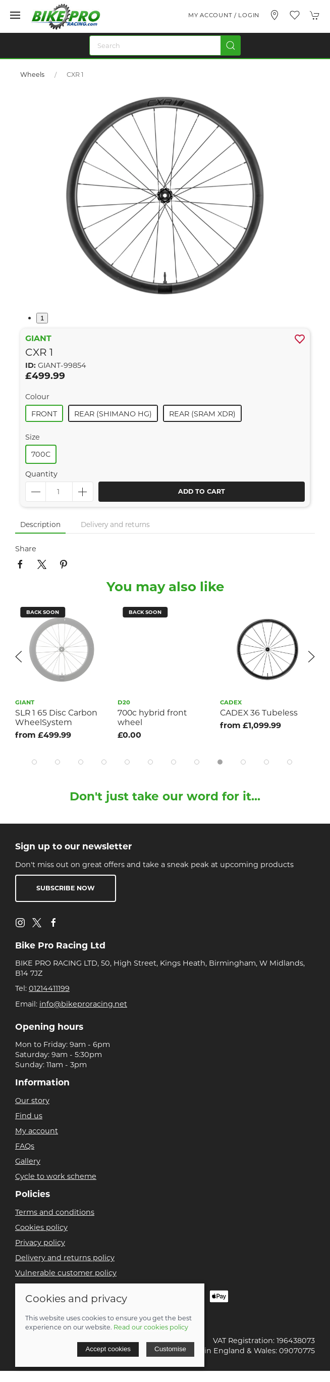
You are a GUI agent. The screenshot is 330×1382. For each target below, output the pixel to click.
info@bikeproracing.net (83, 1004)
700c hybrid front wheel (152, 717)
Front (44, 413)
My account (36, 1130)
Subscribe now (65, 888)
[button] (15, 15)
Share (25, 548)
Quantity (41, 474)
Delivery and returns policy (65, 1257)
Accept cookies (108, 1349)
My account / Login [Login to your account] (223, 15)
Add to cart (201, 491)
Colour (37, 396)
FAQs (24, 1146)
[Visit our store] (274, 15)
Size (32, 437)
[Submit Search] (231, 45)
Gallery (27, 1161)
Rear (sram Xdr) (202, 413)
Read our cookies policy (151, 1327)
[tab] (34, 762)
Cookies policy (41, 1227)
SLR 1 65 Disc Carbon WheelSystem (56, 717)
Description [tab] (40, 524)
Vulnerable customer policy (66, 1272)
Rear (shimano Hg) (113, 413)
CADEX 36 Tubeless (259, 713)
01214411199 (49, 988)
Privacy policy (40, 1242)
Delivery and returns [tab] (115, 524)
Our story (32, 1100)
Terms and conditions (54, 1212)
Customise (170, 1349)
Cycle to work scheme (55, 1176)
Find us (28, 1115)
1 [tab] (42, 318)
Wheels (32, 74)
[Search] (165, 45)
